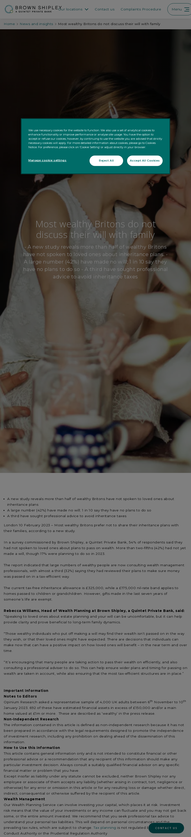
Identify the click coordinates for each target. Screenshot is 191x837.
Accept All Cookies (145, 160)
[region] (95, 146)
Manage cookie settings (47, 160)
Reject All (106, 160)
